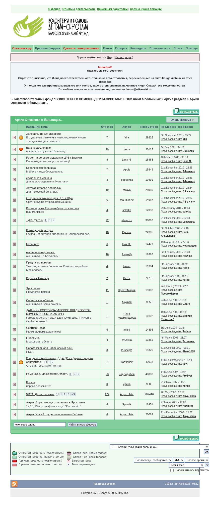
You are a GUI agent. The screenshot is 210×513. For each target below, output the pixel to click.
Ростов (30, 382)
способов (104, 81)
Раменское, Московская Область (47, 373)
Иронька (188, 406)
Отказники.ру (22, 48)
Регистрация (123, 57)
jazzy (127, 149)
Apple (126, 169)
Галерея (121, 48)
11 (107, 290)
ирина (127, 384)
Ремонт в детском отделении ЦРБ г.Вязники (54, 157)
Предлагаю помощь (38, 262)
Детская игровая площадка (43, 187)
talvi (185, 363)
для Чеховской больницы (42, 191)
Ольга (186, 303)
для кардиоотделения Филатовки (47, 181)
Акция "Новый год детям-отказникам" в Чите (54, 414)
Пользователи (159, 48)
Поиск (178, 48)
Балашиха (32, 244)
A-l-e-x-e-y (189, 171)
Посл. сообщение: (171, 139)
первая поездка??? (38, 386)
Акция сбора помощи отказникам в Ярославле (55, 402)
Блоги (107, 48)
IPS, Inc (123, 492)
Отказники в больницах (143, 99)
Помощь (192, 48)
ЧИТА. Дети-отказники (40, 394)
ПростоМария (127, 290)
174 (107, 394)
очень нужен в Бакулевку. (42, 256)
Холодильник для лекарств (43, 133)
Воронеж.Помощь (37, 278)
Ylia (127, 137)
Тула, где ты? (34, 219)
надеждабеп (127, 374)
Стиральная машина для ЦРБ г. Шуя (49, 198)
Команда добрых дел (39, 230)
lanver (127, 266)
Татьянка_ (126, 339)
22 (107, 220)
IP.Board (102, 492)
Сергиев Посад (35, 327)
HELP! (30, 351)
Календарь (138, 48)
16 (107, 232)
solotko (126, 210)
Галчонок (127, 361)
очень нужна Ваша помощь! (44, 303)
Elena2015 (189, 351)
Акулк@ (127, 254)
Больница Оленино (38, 147)
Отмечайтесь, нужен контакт (44, 365)
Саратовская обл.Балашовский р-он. (49, 347)
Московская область (39, 341)
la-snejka (126, 349)
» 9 (73, 394)
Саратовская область (39, 300)
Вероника (127, 179)
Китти (126, 278)
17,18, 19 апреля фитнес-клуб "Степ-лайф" (53, 406)
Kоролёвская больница (41, 167)
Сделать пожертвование (81, 48)
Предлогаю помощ (38, 291)
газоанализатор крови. (40, 252)
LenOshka (189, 221)
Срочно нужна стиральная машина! (48, 201)
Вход (110, 57)
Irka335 (126, 244)
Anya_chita (127, 394)
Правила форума (47, 48)
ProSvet (187, 375)
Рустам (126, 232)
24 (107, 361)
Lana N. (127, 159)
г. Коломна (32, 337)
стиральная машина (39, 177)
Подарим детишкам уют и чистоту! (48, 161)
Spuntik (126, 404)
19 (107, 149)
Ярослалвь (33, 288)
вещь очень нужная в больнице (46, 151)
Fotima (187, 331)
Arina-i (187, 267)
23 (107, 374)
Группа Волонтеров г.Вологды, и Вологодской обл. (58, 233)
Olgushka (188, 151)
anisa (127, 329)
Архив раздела (175, 99)
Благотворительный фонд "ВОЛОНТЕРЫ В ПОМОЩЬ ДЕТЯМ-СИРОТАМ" (68, 99)
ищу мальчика (35, 211)
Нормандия (190, 245)
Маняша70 (127, 199)
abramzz (127, 220)
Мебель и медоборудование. (44, 171)
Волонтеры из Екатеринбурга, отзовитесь (52, 208)
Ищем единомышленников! (43, 331)
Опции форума (181, 119)
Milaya (127, 189)
